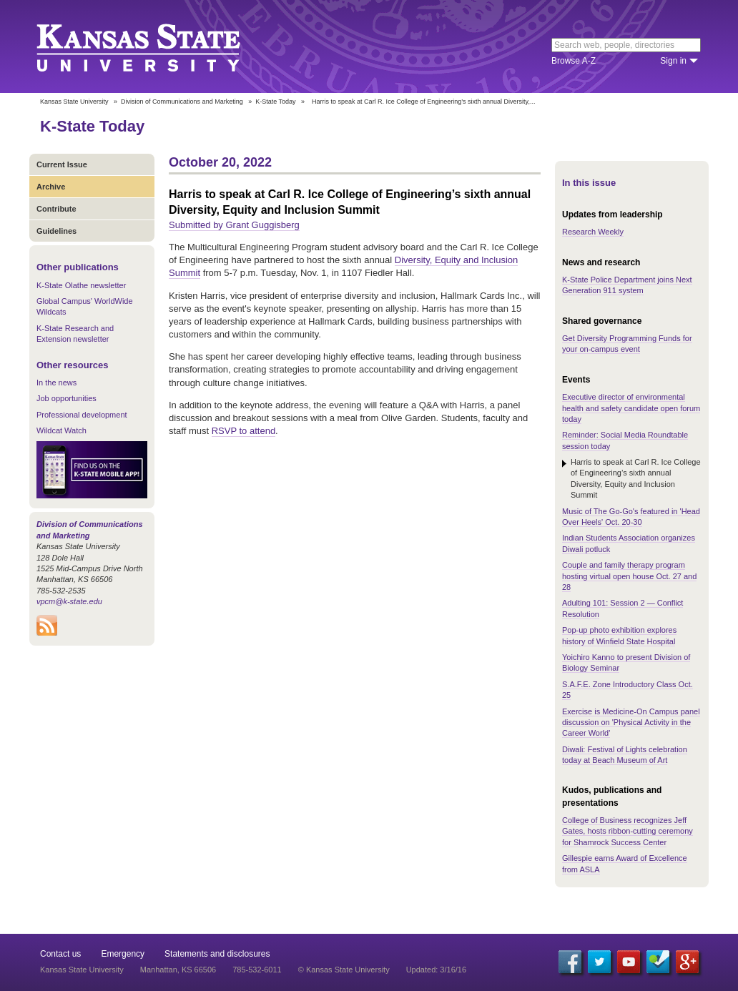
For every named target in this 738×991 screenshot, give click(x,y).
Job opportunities (66, 398)
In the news (56, 382)
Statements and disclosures (217, 954)
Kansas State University (156, 46)
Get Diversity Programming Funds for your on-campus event (627, 343)
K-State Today (275, 101)
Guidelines (56, 231)
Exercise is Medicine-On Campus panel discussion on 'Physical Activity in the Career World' (631, 722)
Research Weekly (593, 231)
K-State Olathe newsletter (81, 285)
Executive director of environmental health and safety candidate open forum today (631, 408)
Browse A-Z (573, 61)
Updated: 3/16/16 (436, 969)
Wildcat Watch (61, 430)
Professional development (81, 414)
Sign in (673, 61)
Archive (50, 186)
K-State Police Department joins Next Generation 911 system (627, 285)
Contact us (60, 954)
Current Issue (61, 164)
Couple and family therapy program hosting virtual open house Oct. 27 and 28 (629, 576)
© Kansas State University (344, 969)
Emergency (122, 954)
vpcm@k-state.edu (69, 601)
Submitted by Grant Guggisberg (234, 225)
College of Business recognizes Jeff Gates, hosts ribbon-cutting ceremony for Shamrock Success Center (627, 831)
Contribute (56, 208)
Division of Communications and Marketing (182, 101)
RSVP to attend (243, 430)
